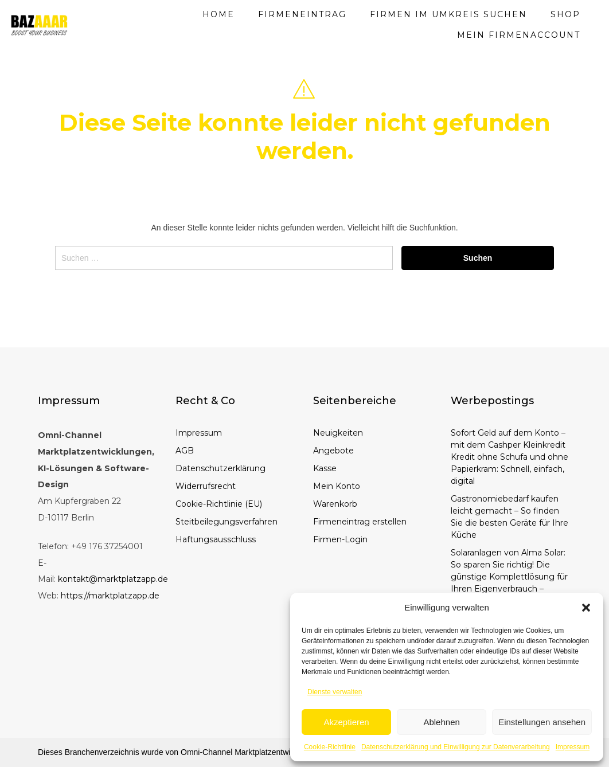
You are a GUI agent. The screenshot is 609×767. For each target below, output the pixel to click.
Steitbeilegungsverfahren (226, 521)
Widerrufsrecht (205, 486)
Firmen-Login (340, 539)
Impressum (573, 747)
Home (218, 14)
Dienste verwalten (334, 692)
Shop (565, 14)
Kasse (325, 468)
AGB (184, 450)
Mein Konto (336, 486)
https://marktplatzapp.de (110, 595)
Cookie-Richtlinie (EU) (218, 504)
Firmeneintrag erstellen (360, 521)
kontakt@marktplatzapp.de (113, 579)
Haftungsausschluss (215, 539)
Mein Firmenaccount (518, 35)
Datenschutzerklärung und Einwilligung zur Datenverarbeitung (455, 747)
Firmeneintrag (302, 14)
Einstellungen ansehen (541, 722)
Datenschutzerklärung (220, 468)
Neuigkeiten (338, 433)
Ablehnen (441, 722)
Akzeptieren (346, 722)
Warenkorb (335, 504)
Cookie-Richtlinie (330, 747)
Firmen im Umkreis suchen (448, 14)
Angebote (333, 450)
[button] (586, 607)
